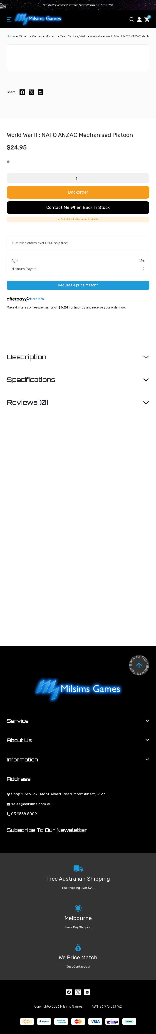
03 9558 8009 (22, 814)
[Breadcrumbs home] (11, 36)
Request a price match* (78, 285)
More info (25, 299)
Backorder (78, 192)
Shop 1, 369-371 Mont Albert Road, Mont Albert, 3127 (56, 794)
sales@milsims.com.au (29, 804)
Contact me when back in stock (78, 207)
